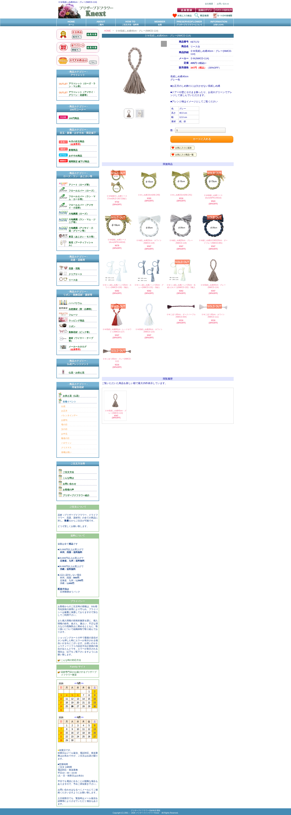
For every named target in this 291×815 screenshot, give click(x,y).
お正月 (64, 411)
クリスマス (66, 447)
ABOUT (100, 23)
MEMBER (159, 23)
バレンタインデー (69, 415)
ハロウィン (66, 443)
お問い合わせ (223, 4)
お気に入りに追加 (183, 148)
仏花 (63, 406)
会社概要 (209, 4)
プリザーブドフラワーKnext (148, 813)
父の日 (64, 429)
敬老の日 (65, 438)
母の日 (64, 424)
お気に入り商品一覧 (184, 155)
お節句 (64, 420)
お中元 (64, 434)
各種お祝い (66, 452)
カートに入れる (202, 139)
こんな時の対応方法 (70, 660)
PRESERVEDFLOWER (189, 23)
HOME (71, 23)
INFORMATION (218, 23)
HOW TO (130, 23)
